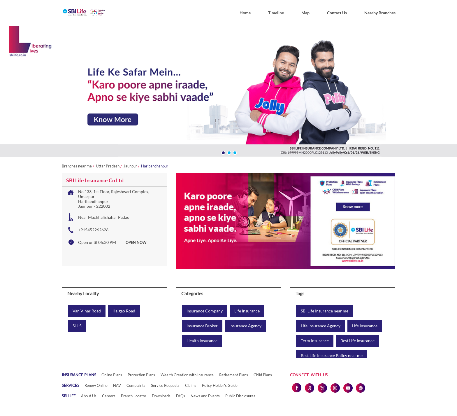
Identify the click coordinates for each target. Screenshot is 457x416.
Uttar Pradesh (107, 166)
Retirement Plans (233, 375)
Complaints (135, 385)
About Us (88, 396)
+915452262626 (93, 229)
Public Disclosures (240, 396)
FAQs (180, 396)
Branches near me (77, 166)
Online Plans (111, 375)
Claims (190, 385)
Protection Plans (141, 375)
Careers (108, 396)
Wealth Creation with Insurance (187, 375)
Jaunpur (130, 166)
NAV (117, 385)
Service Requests (165, 385)
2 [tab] (228, 152)
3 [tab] (234, 152)
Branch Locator (133, 396)
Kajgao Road (124, 311)
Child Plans (263, 375)
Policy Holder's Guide (220, 385)
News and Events (205, 396)
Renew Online (96, 385)
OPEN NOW (136, 242)
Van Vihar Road (87, 311)
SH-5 (77, 326)
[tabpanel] (228, 93)
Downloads (161, 396)
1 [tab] (222, 152)
